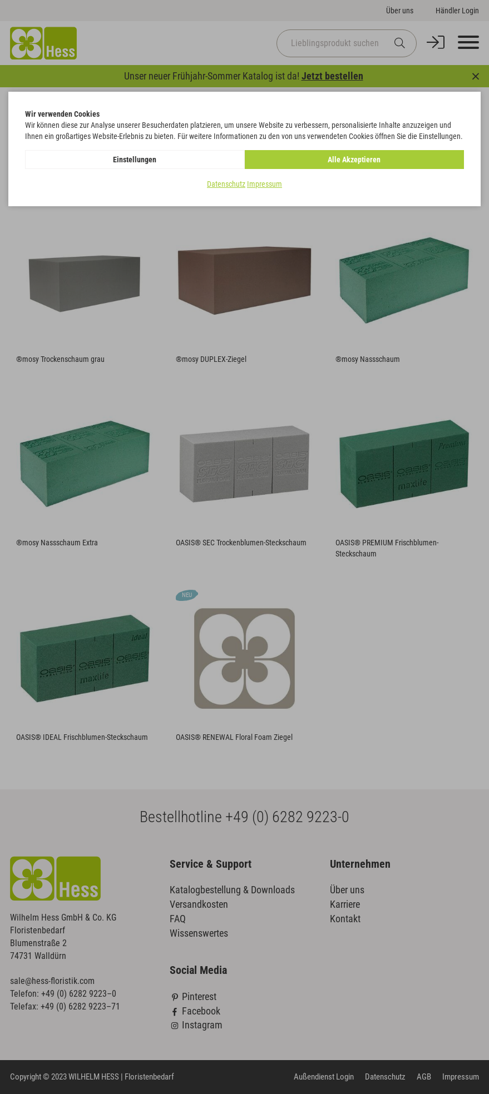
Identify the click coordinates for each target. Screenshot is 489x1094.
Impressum (264, 184)
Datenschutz (226, 184)
